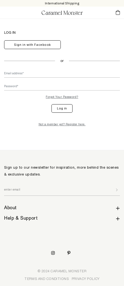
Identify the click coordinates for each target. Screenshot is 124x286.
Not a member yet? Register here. (62, 124)
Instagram (53, 253)
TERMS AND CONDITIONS (46, 279)
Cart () (118, 12)
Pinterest (68, 253)
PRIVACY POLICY (86, 279)
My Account (102, 12)
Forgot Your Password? (62, 96)
